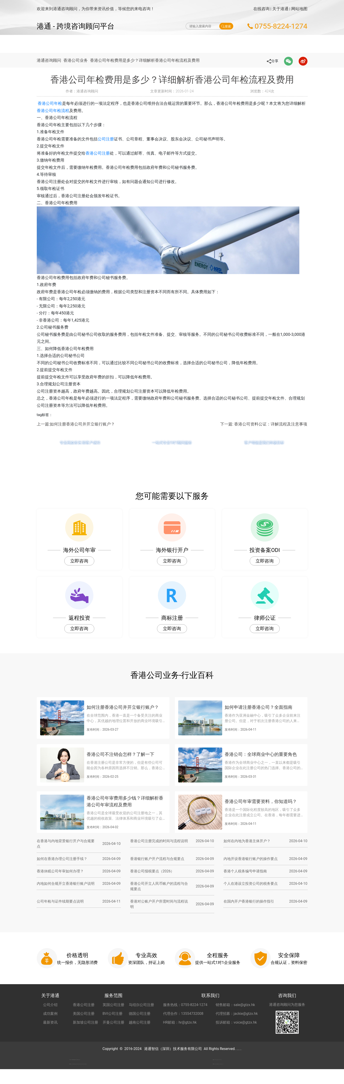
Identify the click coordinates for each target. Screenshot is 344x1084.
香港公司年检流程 (61, 110)
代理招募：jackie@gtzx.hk (237, 1013)
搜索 (226, 26)
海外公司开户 (224, 43)
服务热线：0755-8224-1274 (185, 1005)
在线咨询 (261, 8)
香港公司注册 (97, 153)
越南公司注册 (139, 1022)
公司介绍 (50, 1005)
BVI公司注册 (112, 1013)
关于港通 (280, 8)
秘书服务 (250, 43)
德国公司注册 (139, 1013)
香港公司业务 (77, 60)
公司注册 (106, 139)
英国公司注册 (113, 1005)
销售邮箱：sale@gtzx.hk (235, 1005)
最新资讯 (50, 1022)
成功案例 (50, 1013)
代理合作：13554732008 (183, 1013)
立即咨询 (79, 561)
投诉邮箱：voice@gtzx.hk (236, 1022)
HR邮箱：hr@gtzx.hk (180, 1022)
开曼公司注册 (113, 1022)
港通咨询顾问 (49, 60)
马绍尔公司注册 (141, 1005)
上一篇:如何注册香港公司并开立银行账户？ (76, 424)
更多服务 (273, 43)
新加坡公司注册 (85, 1022)
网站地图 (299, 8)
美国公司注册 (84, 1013)
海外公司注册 (134, 43)
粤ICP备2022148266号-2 (239, 1049)
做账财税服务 (194, 43)
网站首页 (108, 43)
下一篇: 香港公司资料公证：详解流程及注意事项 (263, 424)
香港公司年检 (57, 103)
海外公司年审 (164, 43)
